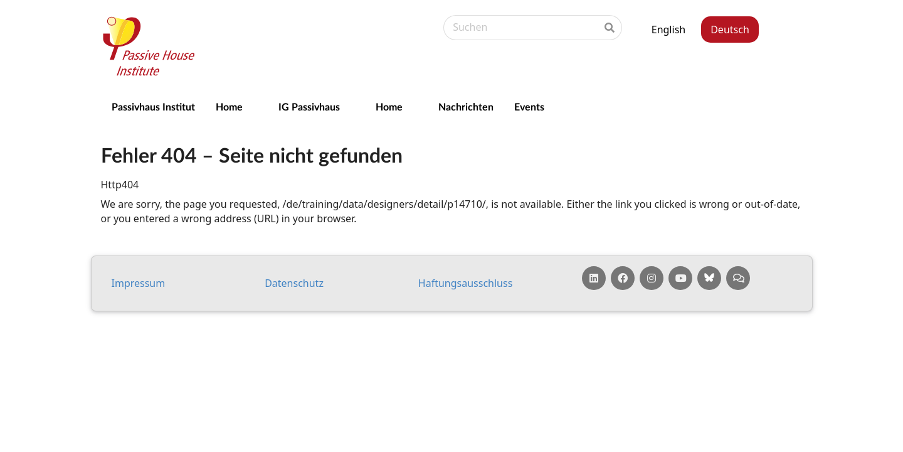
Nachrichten (466, 106)
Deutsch (729, 29)
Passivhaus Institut (153, 106)
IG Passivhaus (309, 106)
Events (529, 106)
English (668, 29)
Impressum (139, 283)
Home (229, 106)
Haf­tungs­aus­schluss (465, 283)
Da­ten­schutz (294, 283)
